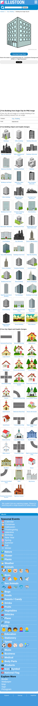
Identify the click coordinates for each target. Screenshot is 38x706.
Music (8, 650)
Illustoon (2, 11)
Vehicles (9, 614)
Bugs (8, 591)
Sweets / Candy (13, 599)
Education (10, 634)
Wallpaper (6, 681)
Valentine (9, 532)
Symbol (15, 669)
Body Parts (11, 661)
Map (3, 684)
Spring (8, 540)
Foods (8, 595)
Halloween (10, 527)
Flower (8, 555)
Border (4, 679)
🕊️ (27, 579)
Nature (8, 551)
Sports (8, 641)
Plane (8, 618)
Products (10, 665)
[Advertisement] (19, 88)
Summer (9, 543)
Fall (6, 545)
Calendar (9, 521)
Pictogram (6, 689)
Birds (8, 575)
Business (10, 653)
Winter (8, 548)
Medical (9, 657)
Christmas (10, 524)
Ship (7, 622)
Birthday (9, 535)
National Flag (12, 672)
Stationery (10, 638)
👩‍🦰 (21, 629)
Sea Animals (12, 583)
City (8, 11)
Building (12, 11)
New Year (9, 537)
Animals (9, 567)
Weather (9, 563)
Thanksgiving (11, 529)
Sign (3, 687)
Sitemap (20, 695)
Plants (8, 559)
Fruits (8, 606)
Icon (7, 669)
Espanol (6, 695)
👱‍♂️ (27, 629)
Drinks (8, 603)
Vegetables (11, 610)
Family (4, 626)
